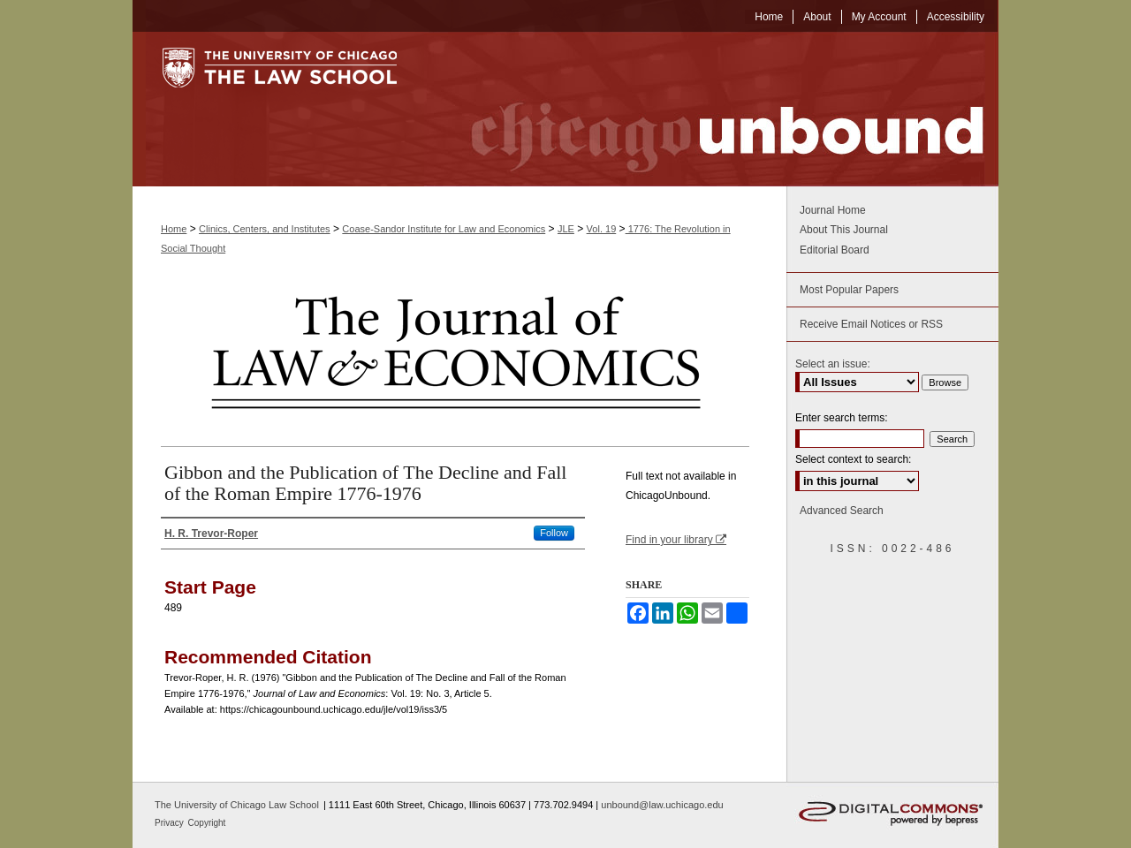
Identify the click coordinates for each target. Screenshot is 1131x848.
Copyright (207, 823)
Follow (554, 532)
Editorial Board (834, 250)
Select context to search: (853, 459)
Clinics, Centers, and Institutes (264, 228)
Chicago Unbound (711, 109)
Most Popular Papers (849, 290)
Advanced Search (842, 510)
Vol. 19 (602, 228)
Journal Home (833, 210)
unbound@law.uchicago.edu (662, 804)
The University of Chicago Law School (237, 804)
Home (173, 228)
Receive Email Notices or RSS (871, 324)
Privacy (170, 823)
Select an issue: (832, 364)
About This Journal (844, 229)
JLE (566, 228)
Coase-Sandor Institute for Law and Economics (443, 228)
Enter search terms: (841, 418)
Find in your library (676, 540)
